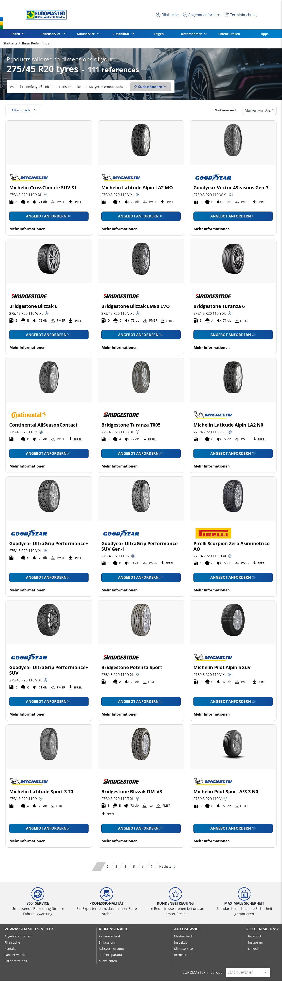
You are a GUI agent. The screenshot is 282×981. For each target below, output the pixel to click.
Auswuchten (108, 961)
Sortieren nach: (226, 110)
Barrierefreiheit (15, 961)
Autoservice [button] (86, 34)
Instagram (255, 942)
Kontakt (10, 948)
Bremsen (180, 955)
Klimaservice (183, 948)
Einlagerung (108, 942)
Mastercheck (183, 936)
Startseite (10, 43)
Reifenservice (113, 929)
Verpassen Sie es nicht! (28, 929)
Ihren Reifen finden (36, 43)
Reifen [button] (16, 34)
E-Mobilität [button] (121, 34)
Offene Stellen (229, 34)
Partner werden (16, 955)
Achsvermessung (111, 948)
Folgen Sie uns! (262, 929)
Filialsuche (12, 942)
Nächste (167, 866)
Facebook (255, 936)
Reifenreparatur (110, 955)
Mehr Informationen (27, 228)
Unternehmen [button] (192, 34)
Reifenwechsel (109, 936)
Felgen (159, 34)
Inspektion (181, 942)
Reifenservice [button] (51, 34)
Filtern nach (24, 110)
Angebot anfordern (46, 216)
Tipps (264, 34)
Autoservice (187, 929)
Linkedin (254, 948)
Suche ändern (148, 86)
